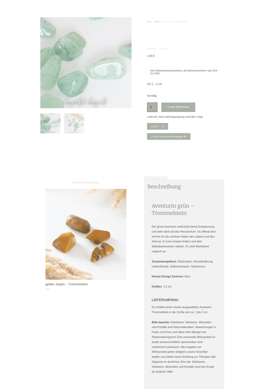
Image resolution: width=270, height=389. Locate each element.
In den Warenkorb (178, 106)
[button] (44, 21)
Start (149, 22)
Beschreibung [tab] (155, 177)
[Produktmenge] (152, 107)
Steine (157, 22)
